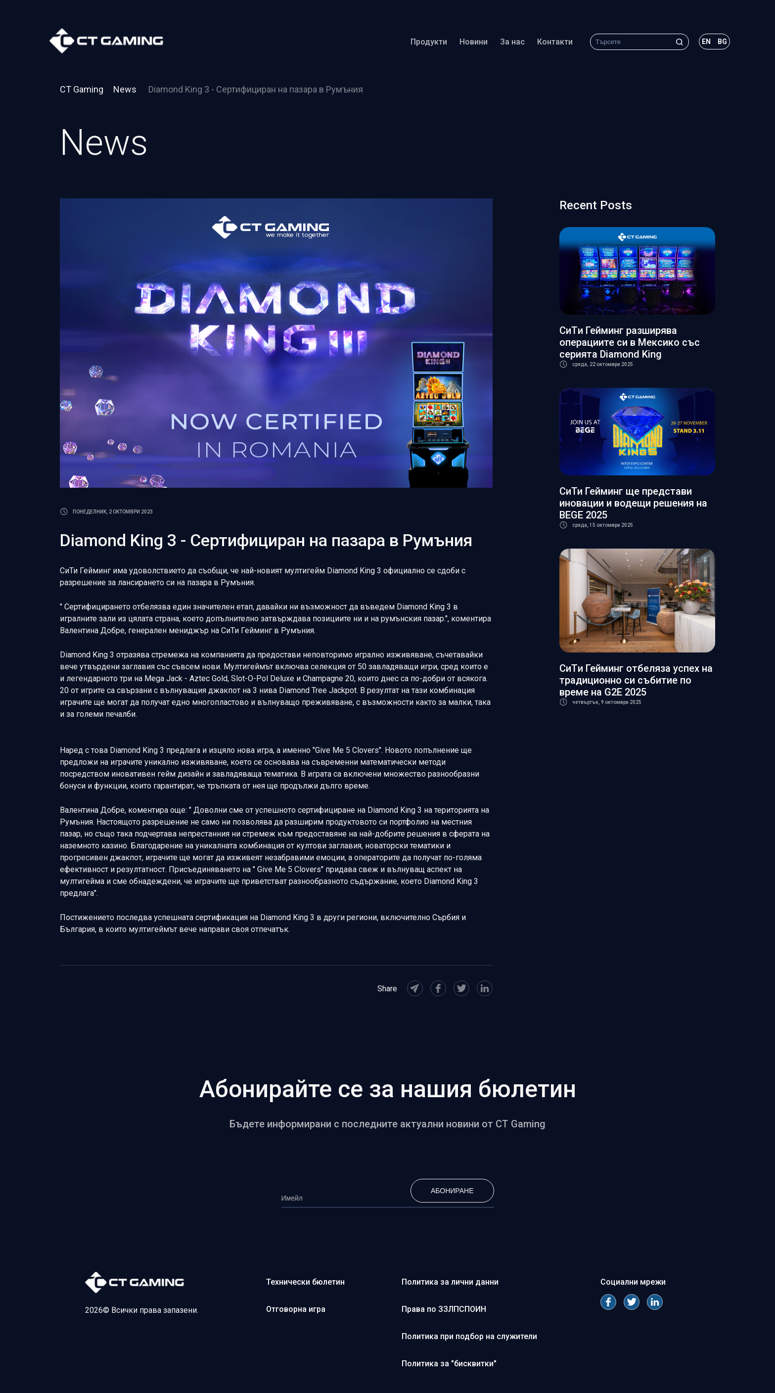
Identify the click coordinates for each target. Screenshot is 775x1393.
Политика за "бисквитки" (449, 1363)
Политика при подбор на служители (469, 1336)
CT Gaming (81, 89)
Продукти (428, 41)
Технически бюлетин (305, 1282)
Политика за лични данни (450, 1282)
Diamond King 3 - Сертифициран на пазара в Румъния (255, 89)
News (125, 89)
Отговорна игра (295, 1309)
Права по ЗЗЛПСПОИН (444, 1309)
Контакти (555, 41)
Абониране (452, 1191)
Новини (473, 41)
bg (722, 42)
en (706, 42)
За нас (512, 41)
